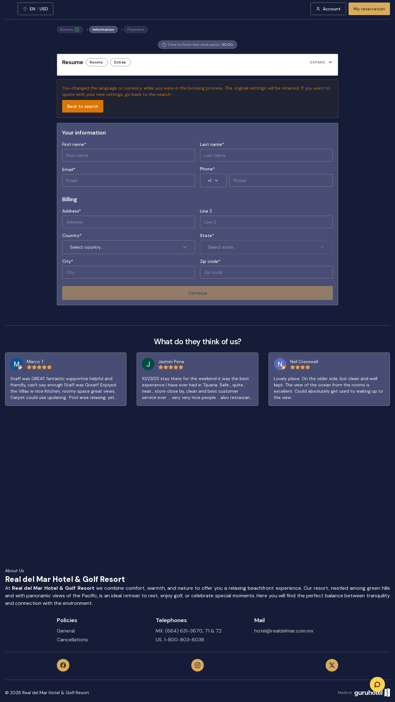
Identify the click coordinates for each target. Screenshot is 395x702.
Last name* (212, 144)
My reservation (369, 9)
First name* (74, 144)
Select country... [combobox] (128, 247)
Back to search (82, 106)
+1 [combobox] (213, 180)
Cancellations (72, 639)
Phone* (207, 169)
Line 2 (206, 211)
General (66, 630)
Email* (68, 169)
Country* (72, 235)
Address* (71, 211)
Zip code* (210, 261)
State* (207, 235)
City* (67, 261)
